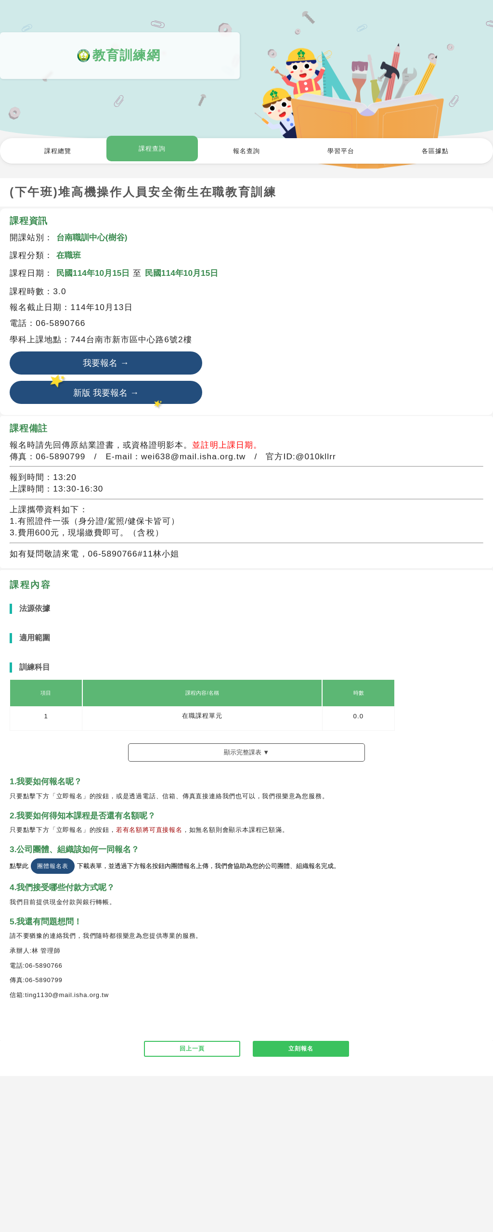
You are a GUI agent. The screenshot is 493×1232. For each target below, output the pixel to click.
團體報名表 (52, 868)
